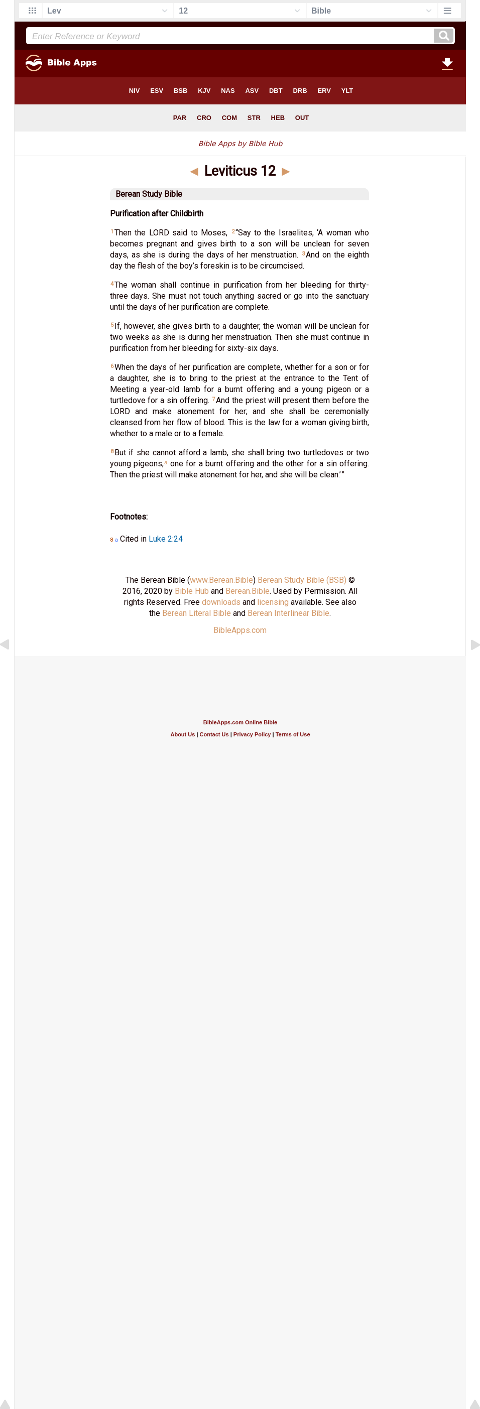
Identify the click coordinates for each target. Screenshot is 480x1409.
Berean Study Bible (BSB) (302, 580)
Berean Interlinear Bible (288, 613)
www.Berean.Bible (221, 580)
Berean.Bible (247, 591)
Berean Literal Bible (196, 613)
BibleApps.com (240, 630)
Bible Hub (192, 591)
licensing (273, 602)
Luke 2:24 (166, 539)
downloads (221, 602)
